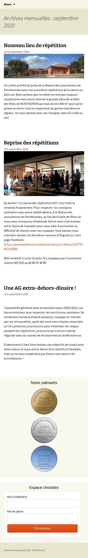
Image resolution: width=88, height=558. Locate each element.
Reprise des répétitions (31, 143)
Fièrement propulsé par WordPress (24, 550)
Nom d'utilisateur (17, 496)
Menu (7, 4)
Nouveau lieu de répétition (35, 45)
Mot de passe (15, 511)
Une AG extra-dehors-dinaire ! (40, 288)
